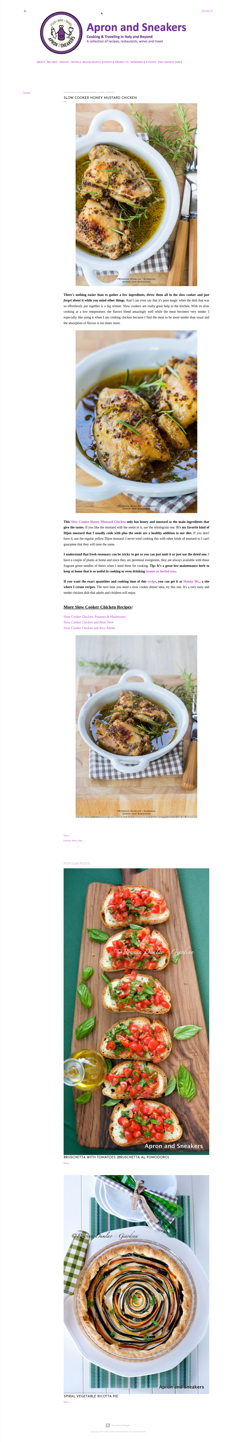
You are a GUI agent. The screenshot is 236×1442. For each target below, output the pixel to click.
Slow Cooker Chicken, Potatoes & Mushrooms (95, 617)
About (40, 62)
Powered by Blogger (118, 1425)
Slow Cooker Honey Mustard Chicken (98, 522)
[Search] (207, 11)
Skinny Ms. (191, 581)
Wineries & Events (143, 62)
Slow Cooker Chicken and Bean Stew (89, 622)
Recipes (52, 62)
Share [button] (26, 93)
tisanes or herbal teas (161, 571)
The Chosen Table (170, 62)
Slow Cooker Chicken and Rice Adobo (90, 628)
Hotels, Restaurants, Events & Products (100, 62)
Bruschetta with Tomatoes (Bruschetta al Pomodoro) (116, 1157)
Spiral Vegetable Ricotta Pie (91, 1396)
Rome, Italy (77, 840)
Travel (64, 62)
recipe (152, 581)
